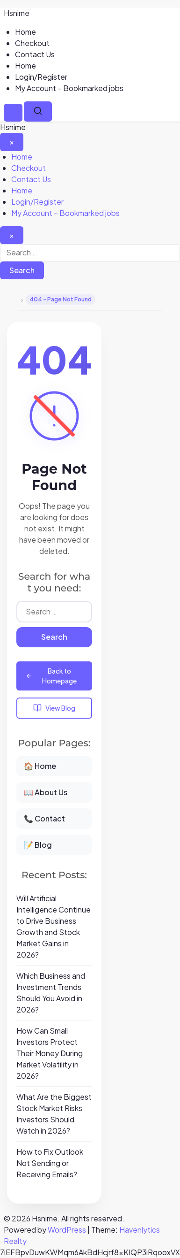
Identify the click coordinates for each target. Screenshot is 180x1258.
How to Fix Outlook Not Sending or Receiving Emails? (49, 1163)
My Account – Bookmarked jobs (69, 88)
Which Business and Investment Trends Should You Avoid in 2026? (50, 992)
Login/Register (41, 77)
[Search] (38, 111)
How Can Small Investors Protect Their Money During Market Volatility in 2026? (49, 1053)
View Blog (54, 708)
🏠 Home (40, 766)
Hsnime (16, 13)
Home (25, 32)
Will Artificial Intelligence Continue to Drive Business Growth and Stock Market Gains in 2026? (53, 926)
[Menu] (13, 113)
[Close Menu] (11, 142)
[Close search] (11, 235)
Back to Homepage (51, 676)
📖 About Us (45, 792)
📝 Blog (38, 845)
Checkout (32, 43)
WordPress (67, 1230)
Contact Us (35, 54)
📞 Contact (44, 818)
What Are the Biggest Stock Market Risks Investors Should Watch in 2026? (54, 1113)
